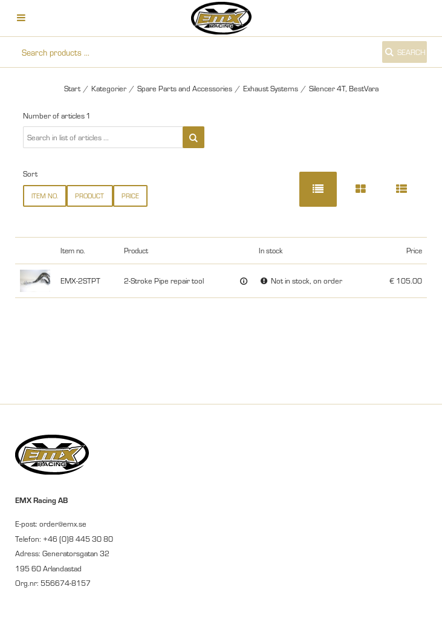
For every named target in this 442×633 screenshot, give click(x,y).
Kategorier (108, 88)
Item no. (44, 195)
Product (89, 195)
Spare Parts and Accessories (184, 88)
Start (72, 88)
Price (130, 195)
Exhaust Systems (270, 88)
